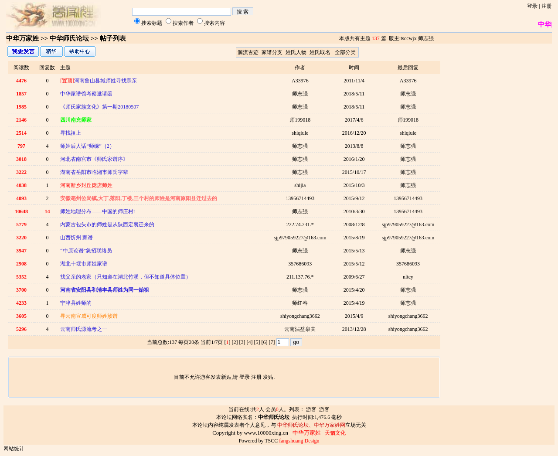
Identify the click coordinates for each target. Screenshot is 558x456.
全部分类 (345, 52)
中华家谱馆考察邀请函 (86, 94)
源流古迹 (248, 52)
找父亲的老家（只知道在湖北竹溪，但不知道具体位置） (125, 277)
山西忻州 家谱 (76, 238)
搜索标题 (151, 23)
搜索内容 (214, 23)
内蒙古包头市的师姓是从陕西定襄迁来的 (107, 224)
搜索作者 (183, 23)
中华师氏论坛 (69, 38)
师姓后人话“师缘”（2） (87, 146)
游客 (311, 409)
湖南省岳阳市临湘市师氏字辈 (94, 172)
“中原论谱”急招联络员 (86, 251)
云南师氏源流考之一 (83, 329)
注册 (546, 6)
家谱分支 (272, 52)
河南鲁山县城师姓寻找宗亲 (98, 81)
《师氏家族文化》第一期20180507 (99, 107)
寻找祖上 (70, 133)
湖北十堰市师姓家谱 (83, 264)
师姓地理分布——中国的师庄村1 (98, 211)
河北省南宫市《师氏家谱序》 (94, 159)
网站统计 (13, 449)
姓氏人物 (296, 52)
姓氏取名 (320, 52)
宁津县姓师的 (76, 303)
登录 (532, 6)
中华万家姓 (22, 38)
